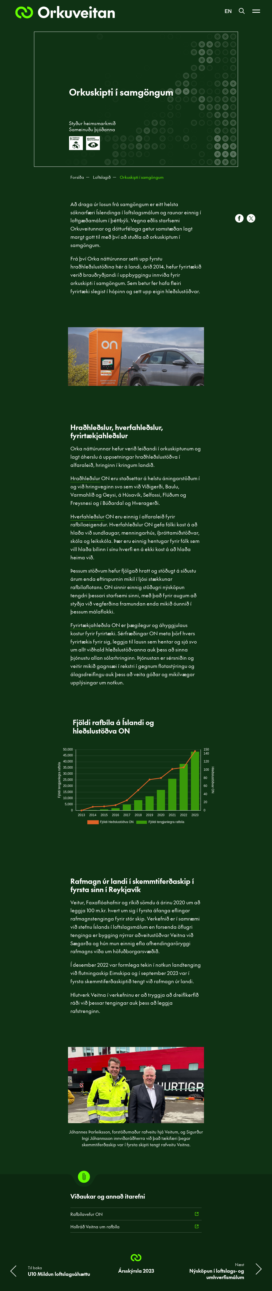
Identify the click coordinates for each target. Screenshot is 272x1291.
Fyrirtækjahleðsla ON (95, 624)
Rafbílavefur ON (86, 1214)
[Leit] (241, 12)
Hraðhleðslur (85, 478)
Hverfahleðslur (87, 516)
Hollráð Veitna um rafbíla (95, 1226)
